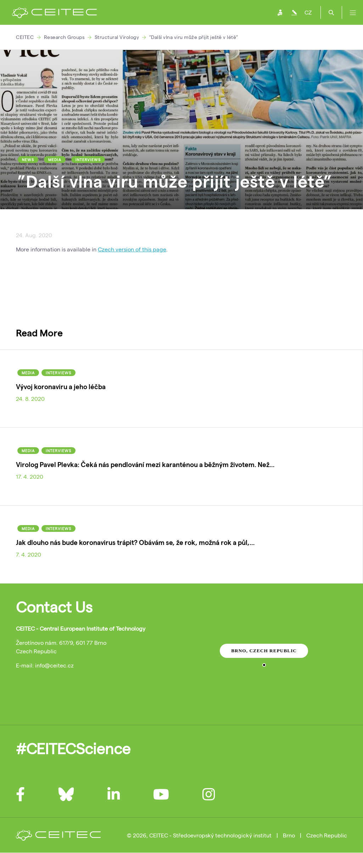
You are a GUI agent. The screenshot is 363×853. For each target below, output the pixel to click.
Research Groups (64, 37)
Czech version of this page (132, 249)
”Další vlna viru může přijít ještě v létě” (193, 37)
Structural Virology (117, 37)
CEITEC (25, 37)
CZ (308, 12)
